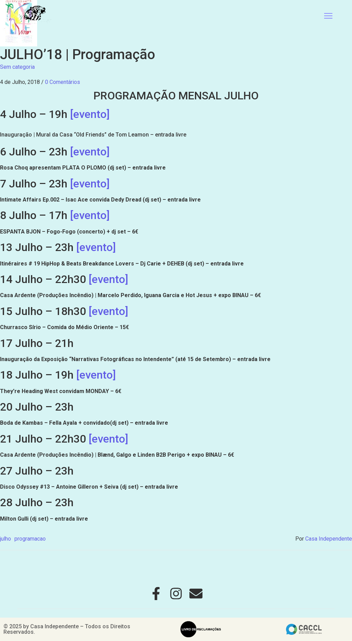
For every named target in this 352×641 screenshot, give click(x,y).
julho (5, 538)
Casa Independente (328, 538)
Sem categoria (17, 67)
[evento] (90, 114)
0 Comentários (62, 82)
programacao (30, 538)
